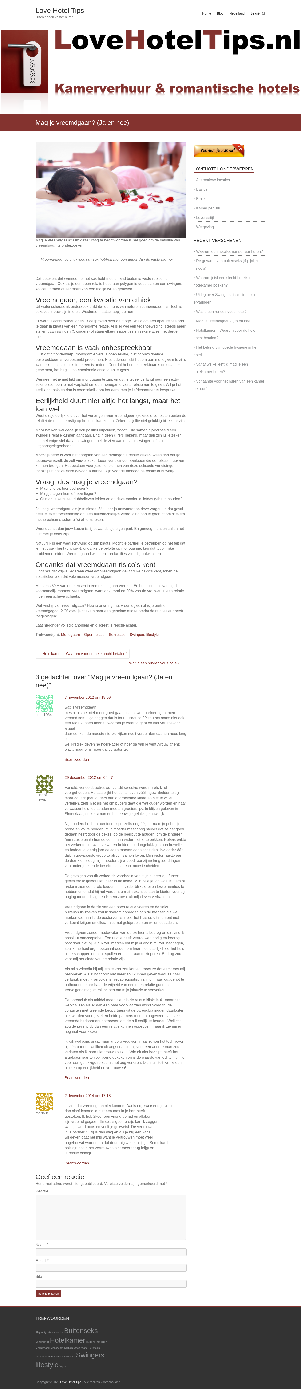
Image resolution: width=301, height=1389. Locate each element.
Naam (42, 1245)
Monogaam (70, 635)
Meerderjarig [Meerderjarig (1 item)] (43, 1347)
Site (39, 1277)
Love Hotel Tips (60, 10)
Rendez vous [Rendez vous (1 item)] (55, 1356)
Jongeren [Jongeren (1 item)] (101, 1341)
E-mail (42, 1261)
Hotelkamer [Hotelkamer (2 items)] (67, 1340)
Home (206, 13)
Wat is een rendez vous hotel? (156, 663)
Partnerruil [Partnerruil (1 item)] (41, 1356)
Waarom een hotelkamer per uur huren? (229, 251)
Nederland (237, 13)
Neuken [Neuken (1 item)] (68, 1347)
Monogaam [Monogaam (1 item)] (57, 1347)
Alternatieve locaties (213, 180)
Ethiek (201, 199)
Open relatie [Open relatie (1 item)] (80, 1347)
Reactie (42, 1191)
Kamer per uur (208, 208)
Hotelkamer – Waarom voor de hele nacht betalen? (82, 654)
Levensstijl (205, 218)
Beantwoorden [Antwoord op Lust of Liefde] (77, 1078)
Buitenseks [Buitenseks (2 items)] (81, 1330)
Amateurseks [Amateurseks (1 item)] (55, 1332)
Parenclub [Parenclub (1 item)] (94, 1347)
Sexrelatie (117, 635)
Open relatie (94, 635)
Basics (201, 189)
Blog (220, 13)
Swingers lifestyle (144, 635)
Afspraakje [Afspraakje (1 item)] (41, 1332)
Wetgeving (205, 227)
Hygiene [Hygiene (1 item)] (90, 1341)
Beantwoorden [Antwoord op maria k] (77, 1163)
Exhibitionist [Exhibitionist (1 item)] (42, 1341)
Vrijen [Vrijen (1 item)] (62, 1366)
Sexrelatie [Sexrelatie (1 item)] (69, 1356)
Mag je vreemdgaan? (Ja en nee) (224, 321)
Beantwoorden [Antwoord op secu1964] (77, 760)
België (255, 13)
